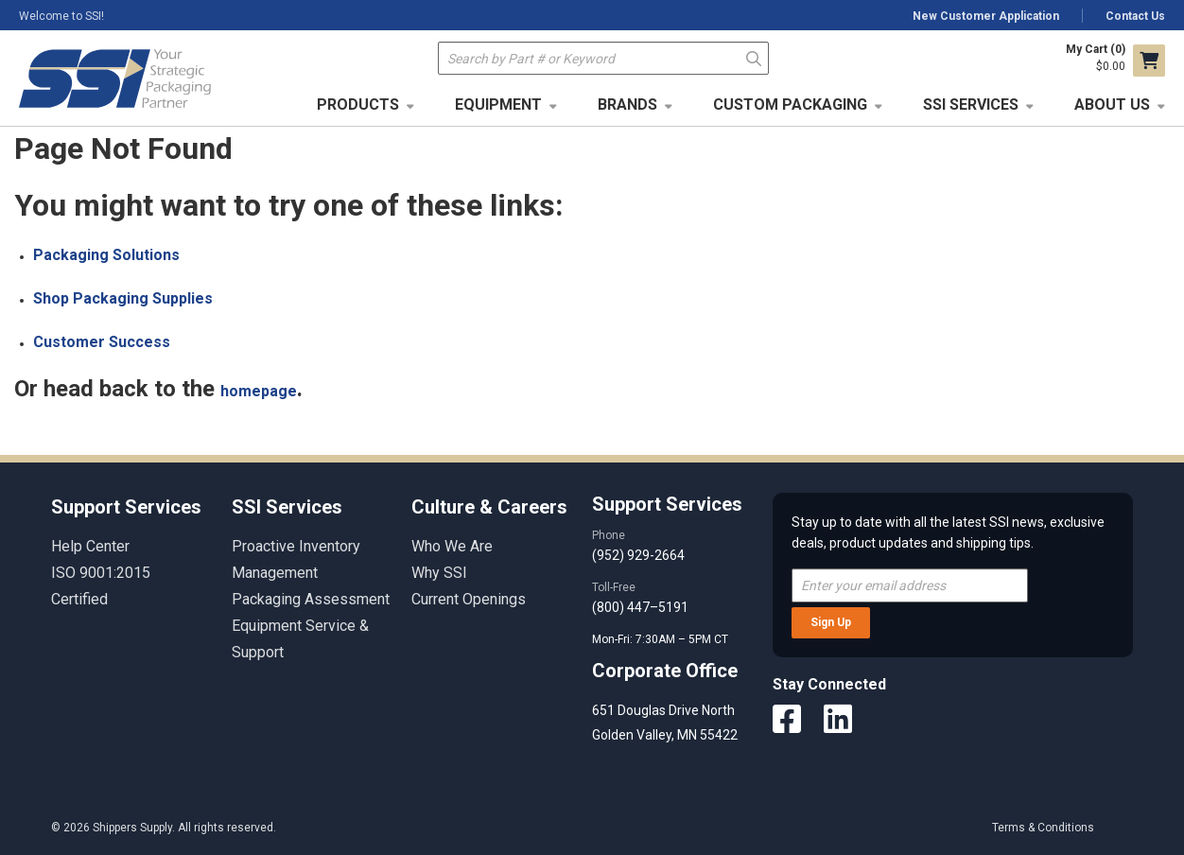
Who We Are (452, 546)
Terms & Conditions (1043, 827)
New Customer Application (986, 16)
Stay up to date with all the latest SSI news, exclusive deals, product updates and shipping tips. (948, 532)
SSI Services (971, 104)
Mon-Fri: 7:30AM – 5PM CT (661, 639)
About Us (1112, 104)
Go (753, 57)
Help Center (90, 546)
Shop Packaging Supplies (123, 298)
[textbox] (603, 58)
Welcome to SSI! (61, 16)
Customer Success (101, 342)
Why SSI (439, 573)
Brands (627, 104)
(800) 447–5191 (640, 607)
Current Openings (468, 599)
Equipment (498, 104)
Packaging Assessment (311, 599)
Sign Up (830, 622)
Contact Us (1135, 16)
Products (358, 104)
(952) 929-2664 (638, 555)
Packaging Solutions (106, 255)
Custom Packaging (790, 104)
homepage (258, 391)
